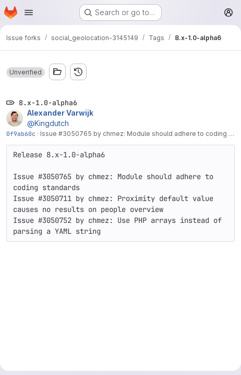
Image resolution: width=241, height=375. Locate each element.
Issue (49, 134)
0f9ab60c (20, 134)
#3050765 (75, 134)
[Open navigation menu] (28, 12)
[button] (25, 72)
